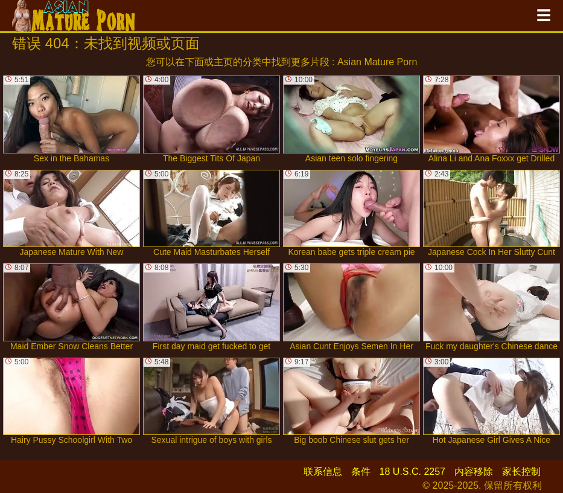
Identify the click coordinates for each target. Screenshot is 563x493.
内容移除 (473, 471)
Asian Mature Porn (377, 62)
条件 (361, 471)
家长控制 (521, 471)
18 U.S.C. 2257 (412, 471)
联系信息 (323, 471)
